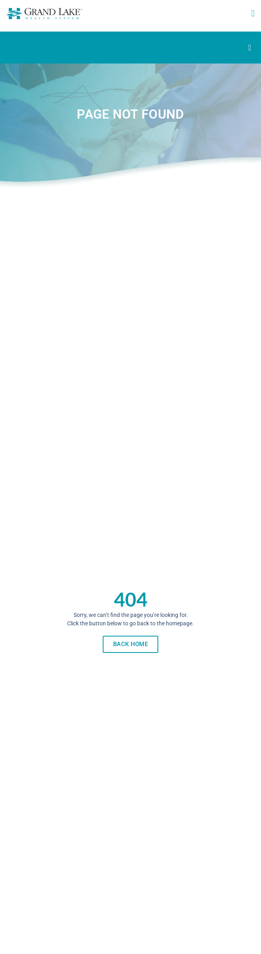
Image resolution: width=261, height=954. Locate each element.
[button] (253, 13)
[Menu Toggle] (249, 48)
